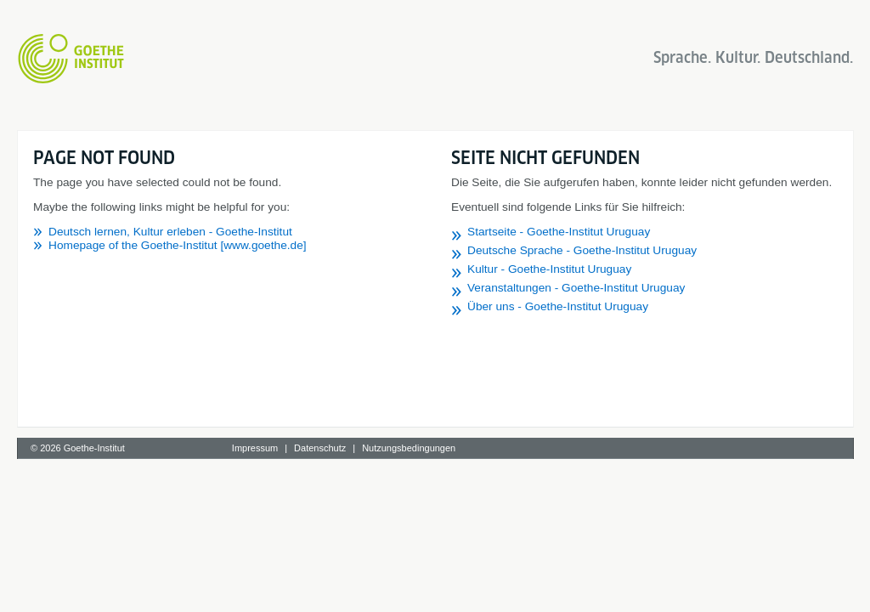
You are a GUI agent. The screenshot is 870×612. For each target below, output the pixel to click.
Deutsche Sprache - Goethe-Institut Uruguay (582, 250)
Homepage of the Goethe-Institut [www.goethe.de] (177, 245)
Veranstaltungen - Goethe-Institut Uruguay (576, 287)
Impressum (255, 448)
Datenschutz (320, 448)
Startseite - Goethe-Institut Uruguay (558, 231)
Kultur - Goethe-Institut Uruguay (549, 269)
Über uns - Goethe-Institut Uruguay (557, 306)
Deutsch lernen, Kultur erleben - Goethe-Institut (170, 231)
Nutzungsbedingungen (408, 448)
